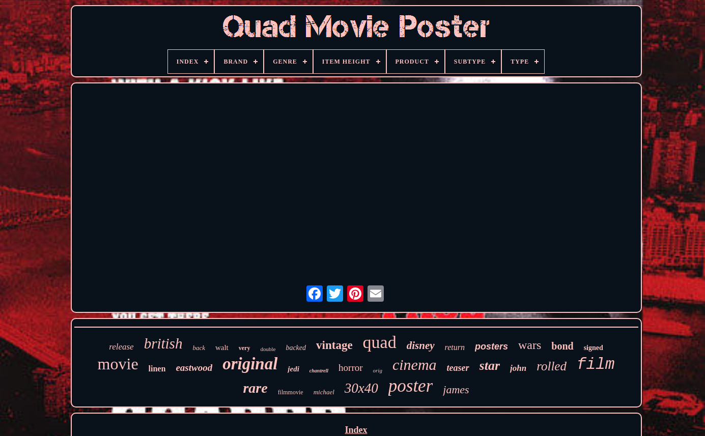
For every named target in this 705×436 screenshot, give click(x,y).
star (490, 365)
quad (380, 342)
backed (296, 348)
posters (491, 346)
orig (377, 370)
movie (118, 364)
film (595, 364)
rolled (552, 366)
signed (593, 348)
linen (157, 368)
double (267, 349)
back (198, 348)
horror (350, 367)
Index (356, 430)
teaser (458, 368)
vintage (334, 345)
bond (562, 346)
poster (410, 386)
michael (324, 392)
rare (255, 388)
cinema (414, 364)
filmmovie (290, 392)
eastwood (194, 367)
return (455, 347)
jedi (293, 369)
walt (222, 347)
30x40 (361, 388)
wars (529, 345)
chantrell (318, 370)
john (518, 368)
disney (421, 345)
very (244, 348)
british (163, 343)
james (456, 389)
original (249, 364)
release (121, 347)
